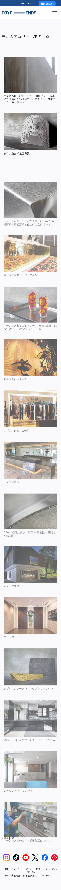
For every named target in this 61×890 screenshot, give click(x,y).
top (23, 3)
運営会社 (31, 872)
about (30, 3)
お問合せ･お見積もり (46, 868)
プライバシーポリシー (22, 868)
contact (47, 3)
